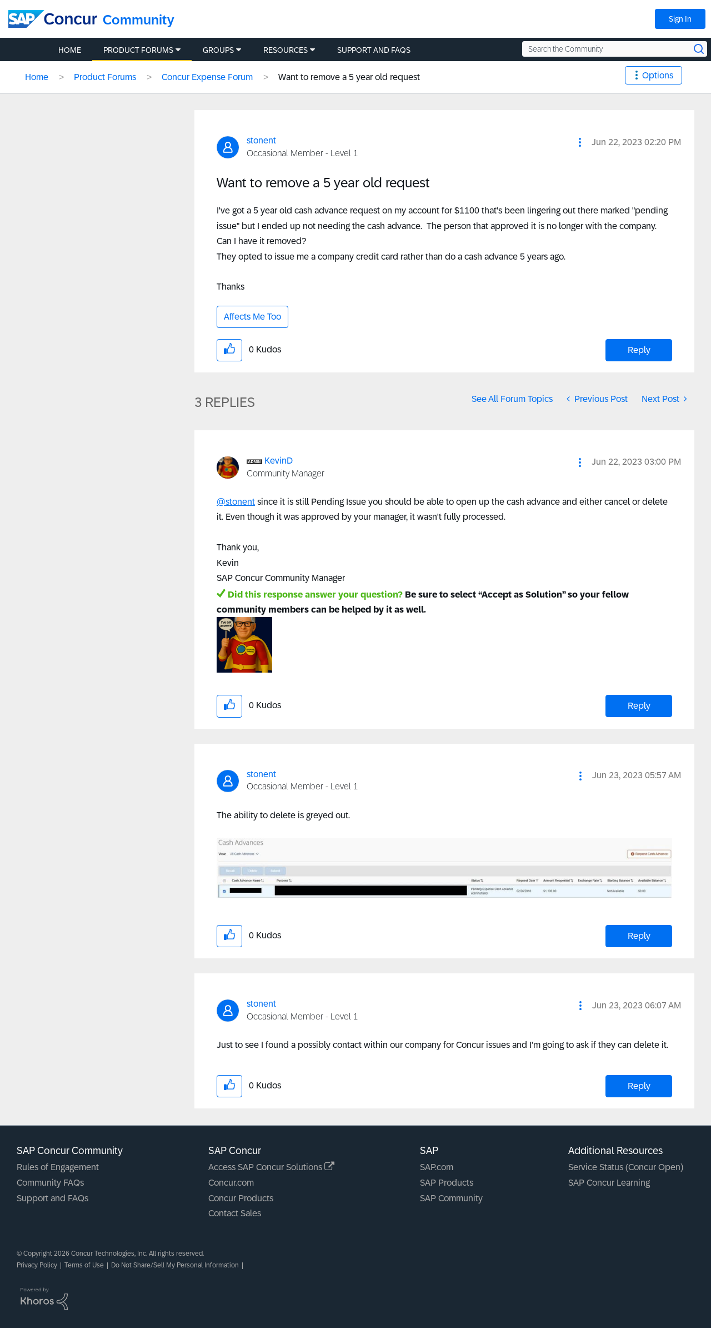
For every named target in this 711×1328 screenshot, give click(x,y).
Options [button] (657, 75)
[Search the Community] (614, 49)
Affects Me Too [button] (252, 316)
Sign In (680, 18)
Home (36, 77)
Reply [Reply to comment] (639, 705)
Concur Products (240, 1198)
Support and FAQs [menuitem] (373, 50)
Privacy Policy (37, 1265)
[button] (579, 142)
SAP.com (436, 1167)
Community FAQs (50, 1182)
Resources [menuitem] (285, 50)
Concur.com (231, 1182)
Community (138, 19)
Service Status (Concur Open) (625, 1167)
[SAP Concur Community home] (52, 19)
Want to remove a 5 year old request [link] (349, 77)
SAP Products (446, 1182)
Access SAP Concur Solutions (271, 1167)
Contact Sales (234, 1213)
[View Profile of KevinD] (278, 460)
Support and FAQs (52, 1198)
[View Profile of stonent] (261, 140)
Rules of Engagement (58, 1167)
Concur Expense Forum (207, 77)
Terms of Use (84, 1265)
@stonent (236, 501)
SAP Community (451, 1198)
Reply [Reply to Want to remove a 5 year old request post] (639, 350)
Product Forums (105, 77)
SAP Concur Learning (609, 1182)
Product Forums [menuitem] (138, 50)
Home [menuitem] (69, 50)
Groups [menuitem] (218, 50)
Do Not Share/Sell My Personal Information (175, 1265)
